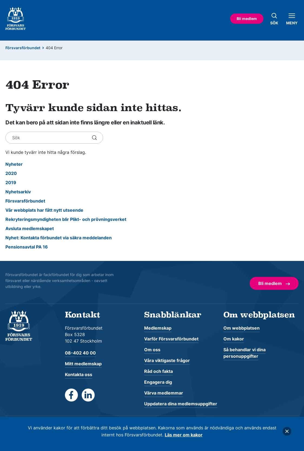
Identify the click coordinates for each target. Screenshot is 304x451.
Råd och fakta (158, 371)
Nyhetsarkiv (18, 191)
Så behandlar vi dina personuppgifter (244, 353)
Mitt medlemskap (83, 363)
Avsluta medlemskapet (29, 228)
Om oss (152, 349)
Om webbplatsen (241, 328)
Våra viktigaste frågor (167, 360)
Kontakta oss (78, 374)
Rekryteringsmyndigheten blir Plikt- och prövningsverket (65, 219)
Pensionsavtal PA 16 (26, 247)
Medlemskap (157, 328)
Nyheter (14, 164)
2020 (11, 173)
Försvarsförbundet (22, 47)
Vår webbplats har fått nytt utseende (44, 210)
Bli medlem (247, 18)
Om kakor (233, 338)
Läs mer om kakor (184, 434)
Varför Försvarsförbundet (171, 338)
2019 (10, 182)
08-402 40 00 (80, 353)
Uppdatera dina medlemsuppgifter (180, 403)
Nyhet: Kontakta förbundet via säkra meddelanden (58, 237)
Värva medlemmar (163, 393)
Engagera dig (158, 382)
